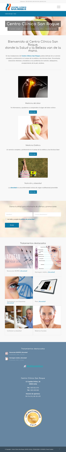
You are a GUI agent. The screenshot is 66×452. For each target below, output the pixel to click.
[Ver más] (33, 112)
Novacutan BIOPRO (17, 271)
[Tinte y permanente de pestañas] (33, 128)
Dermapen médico (45, 272)
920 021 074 (43, 1)
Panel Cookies (49, 449)
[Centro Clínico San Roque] (27, 7)
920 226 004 (29, 1)
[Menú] (58, 7)
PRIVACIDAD (36, 449)
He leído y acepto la (21, 219)
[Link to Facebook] (59, 449)
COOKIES (42, 449)
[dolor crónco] (33, 87)
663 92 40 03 (36, 1)
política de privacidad (27, 219)
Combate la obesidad (14, 331)
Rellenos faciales (40, 331)
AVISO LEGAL (28, 449)
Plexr (40, 301)
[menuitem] (58, 7)
